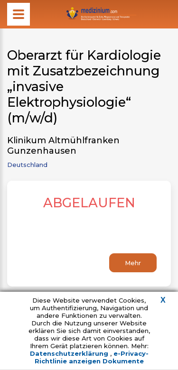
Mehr (133, 263)
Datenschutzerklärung (70, 353)
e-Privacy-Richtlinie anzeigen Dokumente (92, 357)
